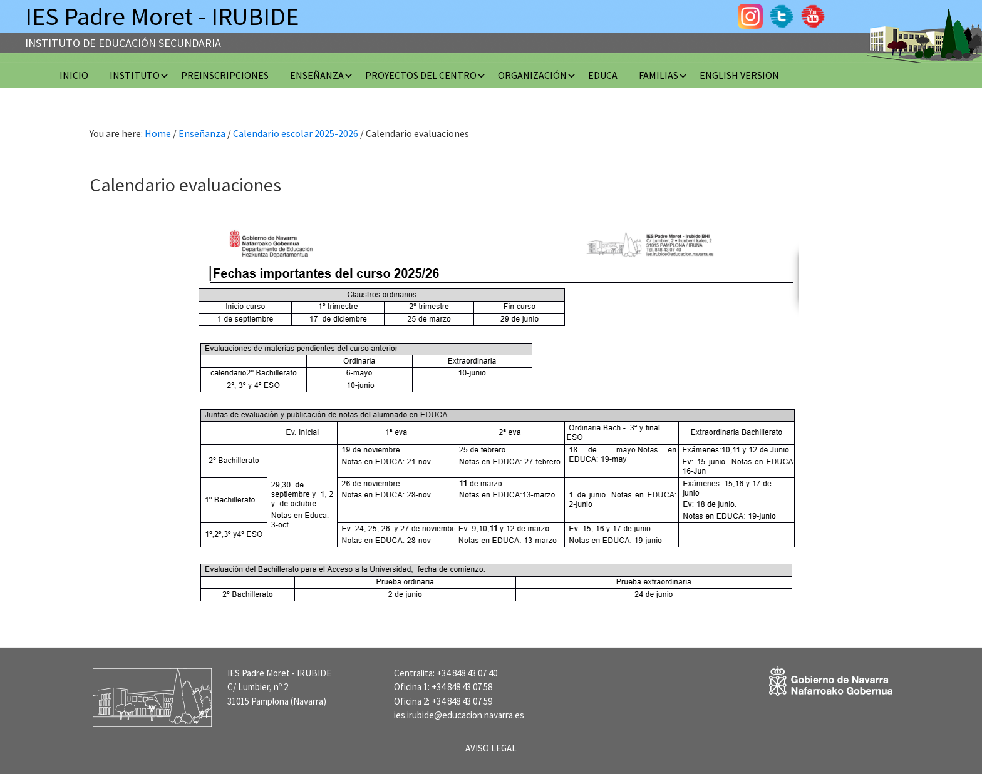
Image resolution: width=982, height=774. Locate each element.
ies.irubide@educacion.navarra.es (459, 715)
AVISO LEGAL (491, 748)
